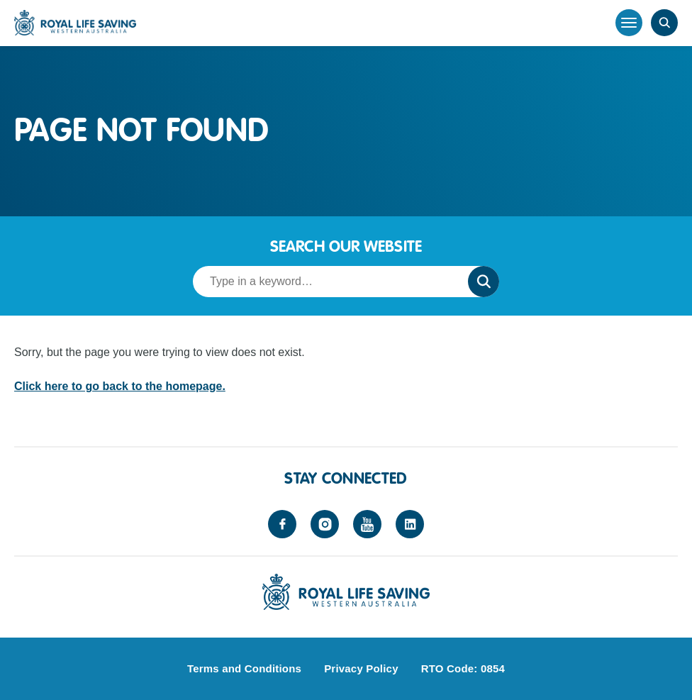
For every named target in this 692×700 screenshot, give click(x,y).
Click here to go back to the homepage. (119, 386)
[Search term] (326, 281)
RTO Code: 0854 (463, 668)
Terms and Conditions (244, 668)
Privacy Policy (361, 668)
